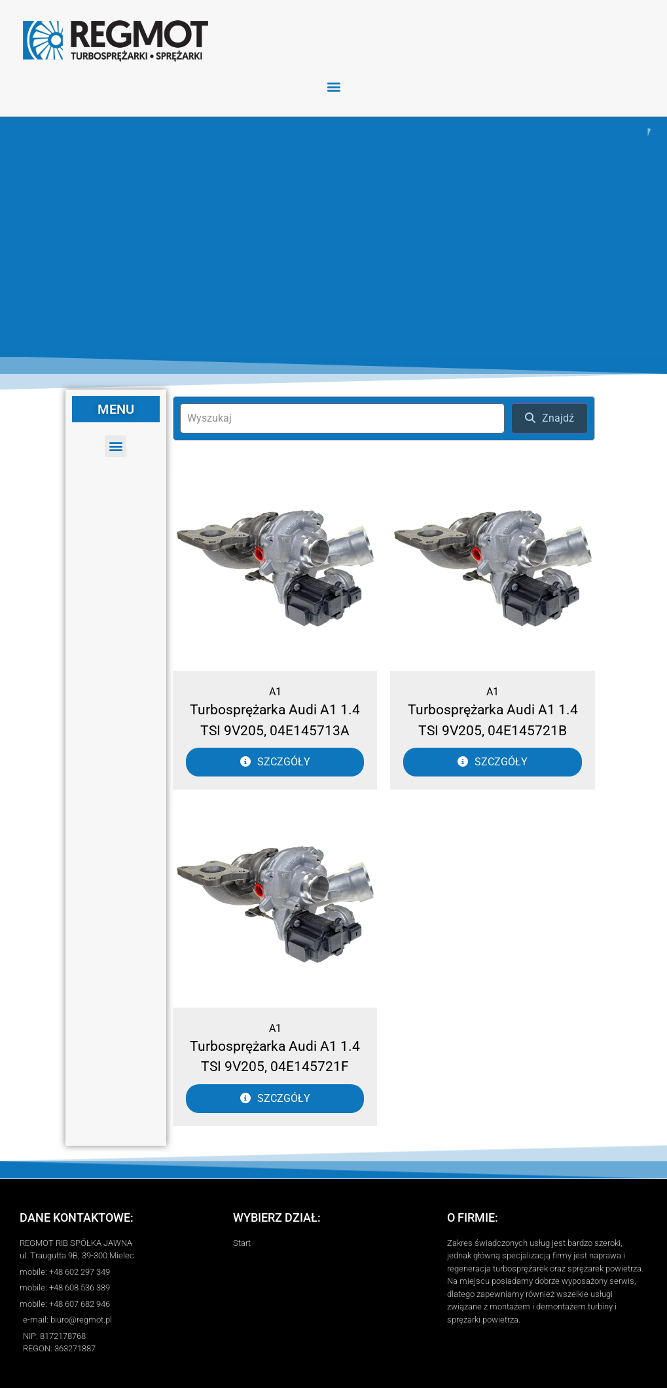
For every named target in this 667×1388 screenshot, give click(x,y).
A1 (275, 691)
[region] (333, 236)
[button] (333, 86)
